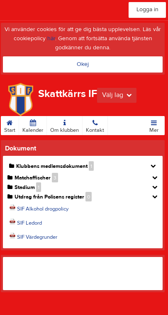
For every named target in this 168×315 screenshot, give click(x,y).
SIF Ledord (29, 223)
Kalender (32, 124)
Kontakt (95, 124)
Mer (153, 124)
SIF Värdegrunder (37, 237)
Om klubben (64, 124)
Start (9, 124)
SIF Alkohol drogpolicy (42, 209)
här (51, 38)
